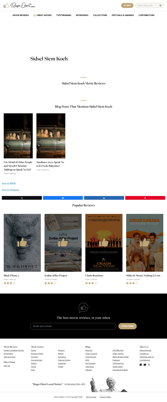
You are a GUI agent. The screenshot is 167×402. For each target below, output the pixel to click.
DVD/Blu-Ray (118, 350)
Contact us (144, 354)
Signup (127, 5)
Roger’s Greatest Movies (14, 350)
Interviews (82, 15)
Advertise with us (147, 357)
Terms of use (91, 397)
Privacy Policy (105, 397)
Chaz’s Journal (91, 354)
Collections (100, 15)
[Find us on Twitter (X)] (149, 365)
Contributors (146, 15)
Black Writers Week (121, 357)
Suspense (62, 363)
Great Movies (44, 15)
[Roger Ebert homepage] (19, 5)
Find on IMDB (9, 183)
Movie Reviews (21, 15)
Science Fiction (64, 360)
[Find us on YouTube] (145, 365)
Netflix (60, 354)
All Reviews (8, 354)
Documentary (36, 360)
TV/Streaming (63, 15)
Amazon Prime (37, 354)
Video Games (118, 354)
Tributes (88, 370)
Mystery (61, 350)
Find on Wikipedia (10, 190)
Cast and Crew (9, 357)
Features (116, 360)
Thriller (60, 367)
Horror (33, 367)
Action (33, 350)
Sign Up (7, 366)
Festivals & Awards (123, 15)
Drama (33, 363)
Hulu (33, 370)
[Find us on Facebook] (141, 365)
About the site (145, 350)
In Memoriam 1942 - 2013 (74, 384)
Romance (62, 357)
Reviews (88, 350)
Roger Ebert (118, 367)
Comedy (34, 357)
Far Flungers (90, 363)
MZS (87, 360)
